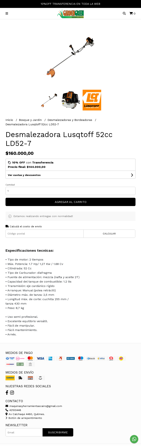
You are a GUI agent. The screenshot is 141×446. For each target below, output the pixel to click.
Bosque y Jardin (31, 120)
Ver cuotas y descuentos (24, 175)
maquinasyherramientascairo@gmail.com (34, 406)
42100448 (13, 410)
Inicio (10, 120)
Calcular (109, 233)
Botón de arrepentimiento (24, 417)
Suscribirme (58, 432)
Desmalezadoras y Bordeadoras (70, 120)
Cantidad (10, 185)
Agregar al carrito (70, 202)
